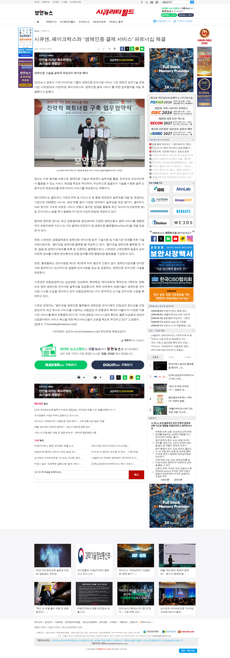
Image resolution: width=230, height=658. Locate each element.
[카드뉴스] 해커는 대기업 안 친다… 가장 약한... (116, 452)
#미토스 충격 (116, 22)
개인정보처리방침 (72, 622)
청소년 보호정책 (90, 622)
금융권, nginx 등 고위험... (169, 322)
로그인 (37, 2)
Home (36, 31)
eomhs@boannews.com (62, 324)
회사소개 (38, 622)
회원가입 (45, 2)
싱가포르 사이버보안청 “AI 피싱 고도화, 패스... (58, 458)
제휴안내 (123, 622)
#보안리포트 (99, 22)
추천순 (171, 357)
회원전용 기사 (164, 21)
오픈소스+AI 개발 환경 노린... (171, 325)
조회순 (155, 357)
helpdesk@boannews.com (162, 636)
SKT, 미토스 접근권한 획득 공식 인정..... (170, 342)
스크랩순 (187, 357)
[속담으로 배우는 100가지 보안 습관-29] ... (55, 452)
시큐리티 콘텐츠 (185, 21)
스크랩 (64, 2)
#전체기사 (51, 22)
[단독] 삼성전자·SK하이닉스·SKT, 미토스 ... (114, 464)
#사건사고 (84, 22)
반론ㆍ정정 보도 (188, 651)
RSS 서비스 (146, 622)
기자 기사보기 (132, 340)
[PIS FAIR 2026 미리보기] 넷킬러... (168, 350)
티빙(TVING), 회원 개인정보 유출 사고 (53, 446)
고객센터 (113, 622)
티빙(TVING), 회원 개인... (169, 311)
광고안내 (48, 622)
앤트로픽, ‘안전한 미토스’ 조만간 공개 (170, 151)
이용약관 (58, 622)
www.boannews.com (88, 331)
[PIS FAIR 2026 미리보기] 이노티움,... (111, 446)
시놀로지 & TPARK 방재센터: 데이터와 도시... (115, 458)
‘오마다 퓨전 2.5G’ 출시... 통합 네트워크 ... (172, 170)
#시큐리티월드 (67, 22)
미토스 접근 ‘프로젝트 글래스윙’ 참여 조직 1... (57, 464)
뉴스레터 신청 (75, 2)
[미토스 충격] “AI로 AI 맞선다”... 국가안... (172, 166)
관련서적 (134, 622)
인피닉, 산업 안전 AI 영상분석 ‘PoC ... (169, 339)
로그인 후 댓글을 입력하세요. (81, 474)
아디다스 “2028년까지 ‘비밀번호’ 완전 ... (171, 346)
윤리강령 (103, 622)
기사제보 (55, 2)
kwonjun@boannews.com (116, 643)
